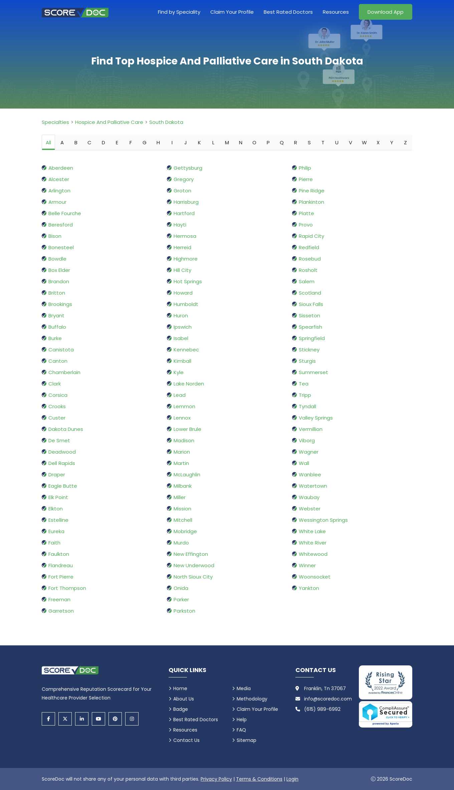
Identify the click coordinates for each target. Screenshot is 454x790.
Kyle (179, 372)
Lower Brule (187, 429)
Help (242, 719)
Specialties (55, 122)
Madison (184, 440)
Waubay (309, 497)
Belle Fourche (64, 213)
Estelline (58, 519)
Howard (183, 292)
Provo (306, 224)
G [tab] (145, 142)
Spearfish (310, 326)
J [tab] (185, 142)
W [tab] (364, 142)
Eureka (56, 531)
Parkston (184, 610)
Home (180, 688)
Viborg (307, 440)
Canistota (61, 349)
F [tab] (131, 142)
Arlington (59, 190)
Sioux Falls (311, 304)
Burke (55, 338)
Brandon (58, 281)
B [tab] (75, 142)
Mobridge (185, 531)
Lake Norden (189, 383)
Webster (309, 508)
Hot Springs (188, 281)
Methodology (252, 698)
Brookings (60, 304)
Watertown (313, 485)
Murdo (181, 542)
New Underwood (194, 565)
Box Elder (59, 270)
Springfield (312, 338)
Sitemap (246, 740)
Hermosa (185, 236)
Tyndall (307, 406)
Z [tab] (405, 142)
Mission (182, 508)
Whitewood (313, 554)
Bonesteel (61, 247)
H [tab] (158, 142)
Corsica (57, 395)
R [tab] (295, 142)
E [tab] (117, 142)
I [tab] (172, 142)
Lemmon (184, 406)
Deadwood (62, 451)
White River (312, 542)
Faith (54, 542)
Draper (56, 474)
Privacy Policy (216, 779)
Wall (304, 463)
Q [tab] (282, 142)
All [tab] (48, 142)
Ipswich (183, 326)
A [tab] (62, 142)
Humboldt (186, 304)
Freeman (59, 599)
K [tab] (199, 142)
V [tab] (350, 142)
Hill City (182, 270)
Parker (181, 599)
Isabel (181, 338)
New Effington (191, 554)
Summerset (313, 372)
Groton (182, 190)
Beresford (60, 224)
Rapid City (311, 236)
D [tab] (103, 142)
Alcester (58, 179)
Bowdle (57, 258)
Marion (182, 451)
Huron (181, 315)
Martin (181, 463)
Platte (306, 213)
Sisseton (309, 315)
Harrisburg (186, 201)
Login (292, 779)
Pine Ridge (311, 190)
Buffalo (57, 326)
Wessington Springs (323, 519)
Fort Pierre (60, 576)
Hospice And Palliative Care (109, 122)
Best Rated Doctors (288, 11)
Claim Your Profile (232, 11)
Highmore (186, 258)
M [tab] (227, 142)
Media (244, 688)
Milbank (183, 485)
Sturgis (307, 360)
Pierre (306, 179)
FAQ (241, 730)
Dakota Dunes (65, 429)
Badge (180, 709)
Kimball (182, 360)
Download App (386, 11)
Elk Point (58, 497)
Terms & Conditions (259, 779)
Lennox (182, 417)
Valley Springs (316, 417)
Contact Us (186, 740)
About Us (183, 698)
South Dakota (166, 122)
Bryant (56, 315)
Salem (306, 281)
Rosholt (308, 270)
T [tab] (322, 142)
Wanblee (310, 474)
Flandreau (60, 565)
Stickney (309, 349)
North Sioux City (193, 576)
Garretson (61, 610)
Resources (336, 11)
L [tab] (213, 142)
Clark (54, 383)
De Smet (59, 440)
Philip (305, 167)
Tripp (305, 395)
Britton (56, 292)
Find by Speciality (179, 11)
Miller (180, 497)
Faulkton (58, 554)
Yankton (309, 588)
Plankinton (311, 201)
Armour (57, 201)
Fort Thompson (67, 588)
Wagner (308, 451)
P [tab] (268, 142)
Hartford (184, 213)
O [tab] (254, 142)
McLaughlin (187, 474)
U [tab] (336, 142)
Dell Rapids (61, 463)
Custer (56, 417)
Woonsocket (314, 576)
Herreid (182, 247)
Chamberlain (64, 372)
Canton (57, 360)
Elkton (55, 508)
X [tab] (378, 142)
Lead (180, 395)
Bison (54, 236)
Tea (303, 383)
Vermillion (310, 429)
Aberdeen (60, 167)
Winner (307, 565)
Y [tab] (391, 142)
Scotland (310, 292)
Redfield (309, 247)
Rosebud (310, 258)
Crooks (57, 406)
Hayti (180, 224)
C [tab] (89, 142)
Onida (181, 588)
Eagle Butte (62, 485)
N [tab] (240, 142)
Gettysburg (188, 167)
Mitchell (183, 519)
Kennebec (186, 349)
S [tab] (309, 142)
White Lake (312, 531)
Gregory (184, 179)
